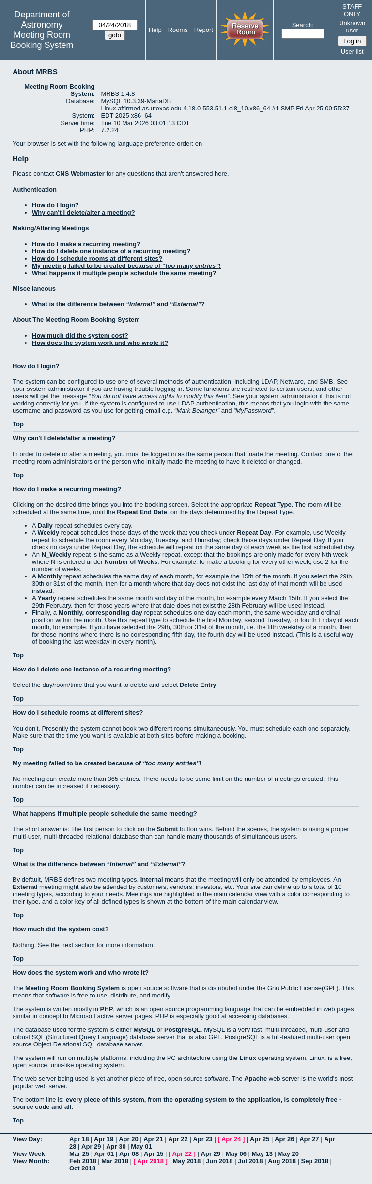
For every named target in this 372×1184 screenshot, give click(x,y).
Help (155, 29)
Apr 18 (79, 1139)
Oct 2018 (82, 1168)
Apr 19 (103, 1139)
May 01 (141, 1146)
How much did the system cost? (80, 335)
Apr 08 (129, 1153)
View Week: (30, 1153)
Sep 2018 (314, 1161)
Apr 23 (202, 1139)
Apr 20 (128, 1139)
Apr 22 (177, 1139)
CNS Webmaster (80, 173)
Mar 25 (79, 1153)
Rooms (178, 29)
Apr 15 (153, 1153)
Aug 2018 (282, 1161)
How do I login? (55, 205)
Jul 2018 (250, 1161)
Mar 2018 (114, 1161)
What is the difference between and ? (118, 304)
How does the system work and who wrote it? (100, 342)
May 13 (262, 1153)
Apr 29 (91, 1146)
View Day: (27, 1139)
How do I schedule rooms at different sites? (97, 258)
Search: (303, 25)
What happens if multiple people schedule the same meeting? (124, 273)
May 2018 (186, 1161)
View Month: (31, 1161)
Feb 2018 (82, 1161)
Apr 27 (309, 1139)
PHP (106, 1009)
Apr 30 (115, 1146)
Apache (255, 1078)
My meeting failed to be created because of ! (126, 265)
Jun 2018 (219, 1161)
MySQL (144, 1029)
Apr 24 (231, 1139)
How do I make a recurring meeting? (86, 244)
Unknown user (352, 26)
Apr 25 (259, 1139)
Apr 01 (104, 1153)
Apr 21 (153, 1139)
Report (203, 29)
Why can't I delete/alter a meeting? (83, 212)
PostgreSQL (182, 1029)
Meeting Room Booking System (41, 40)
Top (18, 424)
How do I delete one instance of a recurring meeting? (111, 251)
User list (352, 51)
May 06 (236, 1153)
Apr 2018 (150, 1161)
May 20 (288, 1153)
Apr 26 (284, 1139)
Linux (247, 1057)
